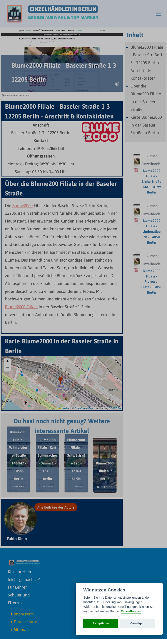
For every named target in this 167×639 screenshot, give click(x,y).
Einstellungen (131, 611)
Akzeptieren (100, 623)
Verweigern (138, 623)
